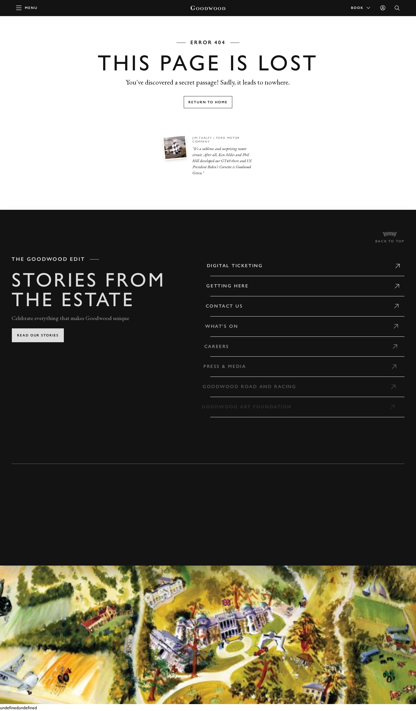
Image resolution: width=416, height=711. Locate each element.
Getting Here (224, 286)
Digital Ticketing (232, 265)
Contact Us (221, 306)
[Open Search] (397, 8)
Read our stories (38, 335)
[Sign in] (383, 8)
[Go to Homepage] (208, 8)
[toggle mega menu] (27, 8)
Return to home (208, 102)
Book (361, 8)
